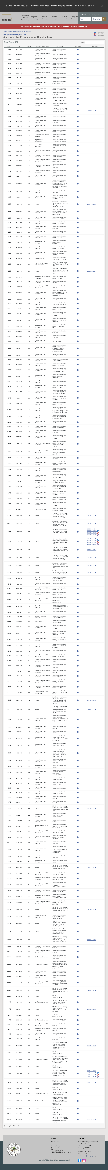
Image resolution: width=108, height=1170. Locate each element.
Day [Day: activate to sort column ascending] (28, 46)
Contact (91, 6)
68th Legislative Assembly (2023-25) (14, 35)
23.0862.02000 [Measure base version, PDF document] (91, 271)
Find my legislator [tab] (94, 15)
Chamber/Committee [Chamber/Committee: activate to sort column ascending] (42, 46)
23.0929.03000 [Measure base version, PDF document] (91, 911)
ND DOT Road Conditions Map (61, 1152)
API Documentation (57, 1150)
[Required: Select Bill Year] (85, 19)
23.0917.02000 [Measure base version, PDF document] (91, 1048)
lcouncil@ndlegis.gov (89, 1156)
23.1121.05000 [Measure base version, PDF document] (91, 1085)
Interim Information (54, 18)
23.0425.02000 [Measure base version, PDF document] (91, 574)
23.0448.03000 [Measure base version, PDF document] (91, 567)
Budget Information (64, 18)
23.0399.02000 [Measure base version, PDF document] (91, 552)
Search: (92, 42)
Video (84, 6)
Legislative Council (21, 6)
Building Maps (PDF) (58, 6)
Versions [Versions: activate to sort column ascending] (94, 46)
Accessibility (55, 1142)
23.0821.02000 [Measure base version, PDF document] (91, 523)
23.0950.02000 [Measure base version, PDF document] (91, 559)
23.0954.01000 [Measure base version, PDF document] (91, 942)
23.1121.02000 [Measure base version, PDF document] (91, 1073)
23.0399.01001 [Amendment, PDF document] (93, 531)
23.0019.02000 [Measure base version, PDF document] (91, 810)
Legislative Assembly (34, 18)
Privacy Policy (55, 1146)
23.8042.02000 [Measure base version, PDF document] (91, 1011)
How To (69, 6)
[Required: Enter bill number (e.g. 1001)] (97, 19)
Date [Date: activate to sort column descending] (8, 46)
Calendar (77, 6)
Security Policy (55, 1148)
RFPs (42, 6)
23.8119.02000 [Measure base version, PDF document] (91, 204)
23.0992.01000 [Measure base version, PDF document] (91, 515)
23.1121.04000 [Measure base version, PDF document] (91, 869)
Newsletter (34, 6)
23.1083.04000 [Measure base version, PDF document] (91, 992)
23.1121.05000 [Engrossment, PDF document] (93, 1079)
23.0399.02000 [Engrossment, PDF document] (93, 535)
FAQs (47, 6)
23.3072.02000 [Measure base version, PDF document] (91, 702)
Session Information (45, 18)
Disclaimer (54, 1144)
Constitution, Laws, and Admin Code (25, 18)
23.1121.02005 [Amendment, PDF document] (93, 1074)
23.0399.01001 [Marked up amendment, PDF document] (93, 533)
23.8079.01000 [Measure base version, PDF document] (91, 110)
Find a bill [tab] (83, 15)
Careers (9, 6)
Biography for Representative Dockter (17, 32)
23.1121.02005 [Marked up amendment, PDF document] (93, 1077)
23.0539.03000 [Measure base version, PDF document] (91, 1122)
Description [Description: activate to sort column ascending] (59, 46)
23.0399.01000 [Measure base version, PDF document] (91, 529)
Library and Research (74, 18)
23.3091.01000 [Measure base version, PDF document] (91, 711)
